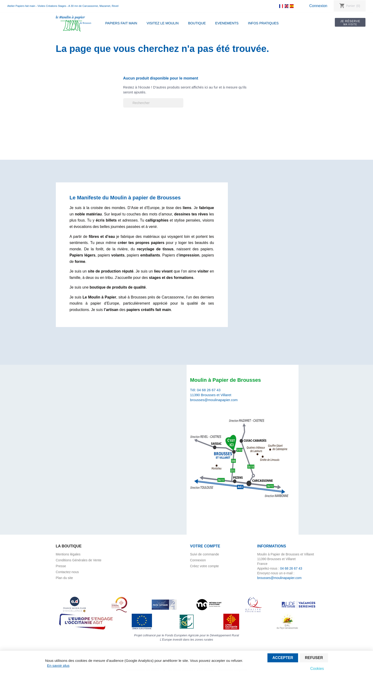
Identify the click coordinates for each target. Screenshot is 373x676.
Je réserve (350, 23)
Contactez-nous (67, 572)
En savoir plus (58, 665)
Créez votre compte (204, 566)
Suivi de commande (204, 554)
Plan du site (64, 578)
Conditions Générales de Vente (79, 560)
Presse (61, 566)
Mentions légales (68, 554)
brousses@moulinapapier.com (214, 400)
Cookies (317, 669)
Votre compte (205, 546)
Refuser (314, 658)
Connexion (318, 6)
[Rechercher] (153, 103)
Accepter (282, 658)
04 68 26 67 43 (209, 390)
